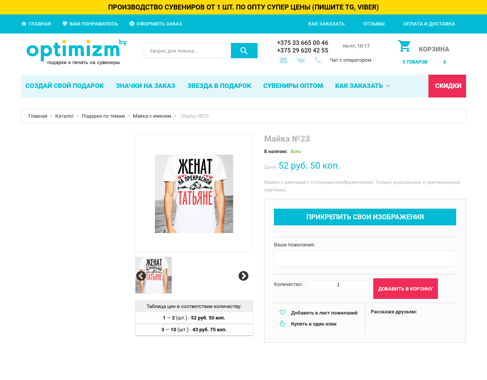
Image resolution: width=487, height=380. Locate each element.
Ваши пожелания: (294, 244)
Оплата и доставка (429, 24)
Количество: (288, 284)
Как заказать (326, 24)
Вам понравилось (94, 24)
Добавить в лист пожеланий (324, 313)
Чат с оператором (350, 60)
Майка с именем (152, 116)
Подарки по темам (103, 116)
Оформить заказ (159, 24)
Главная (40, 24)
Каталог (64, 116)
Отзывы (374, 24)
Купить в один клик (313, 324)
